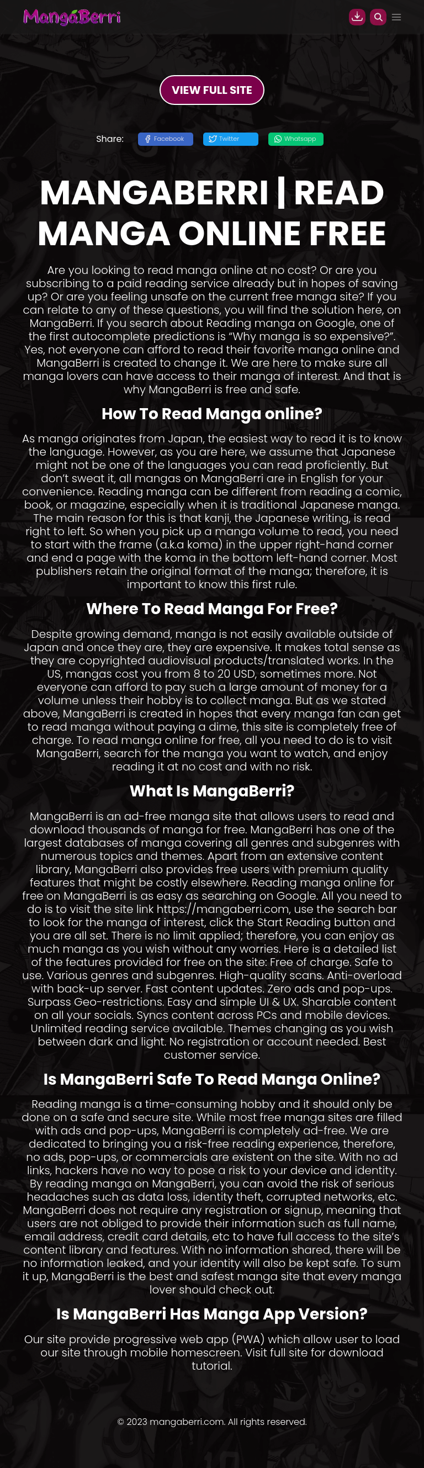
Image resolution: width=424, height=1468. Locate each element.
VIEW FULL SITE (212, 90)
